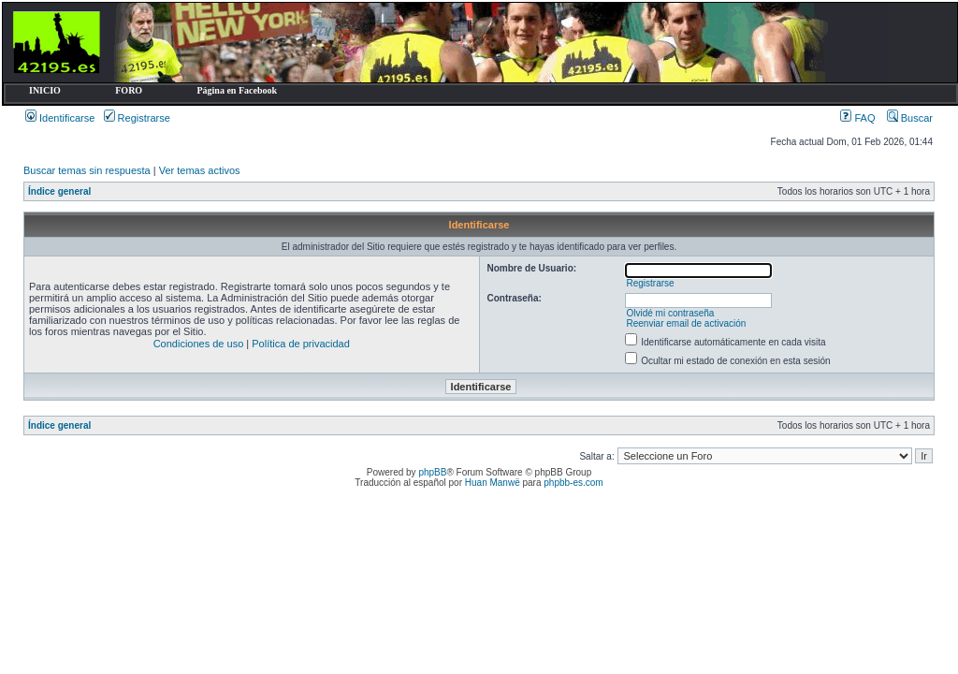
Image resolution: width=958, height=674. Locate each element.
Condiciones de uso (198, 343)
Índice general (59, 191)
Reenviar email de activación (686, 323)
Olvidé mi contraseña (670, 313)
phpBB (432, 472)
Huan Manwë (492, 482)
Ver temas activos (199, 170)
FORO (128, 90)
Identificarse (59, 118)
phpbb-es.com (573, 482)
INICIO (45, 90)
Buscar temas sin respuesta (87, 170)
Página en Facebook (236, 90)
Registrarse (137, 118)
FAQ (857, 118)
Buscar (910, 118)
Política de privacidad (301, 343)
